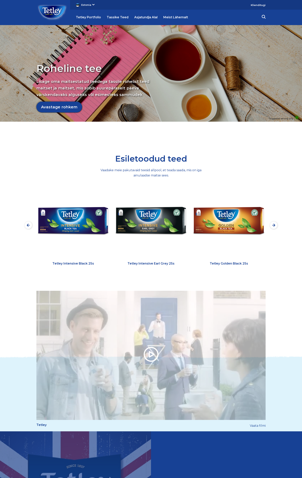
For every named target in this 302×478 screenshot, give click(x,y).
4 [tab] (261, 137)
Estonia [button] (88, 4)
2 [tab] (240, 137)
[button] (264, 17)
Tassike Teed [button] (117, 17)
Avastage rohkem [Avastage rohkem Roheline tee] (59, 107)
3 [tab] (250, 137)
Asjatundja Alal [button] (146, 17)
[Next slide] (273, 225)
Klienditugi (258, 5)
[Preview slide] (28, 225)
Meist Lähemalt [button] (175, 17)
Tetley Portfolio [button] (88, 17)
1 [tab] (229, 137)
